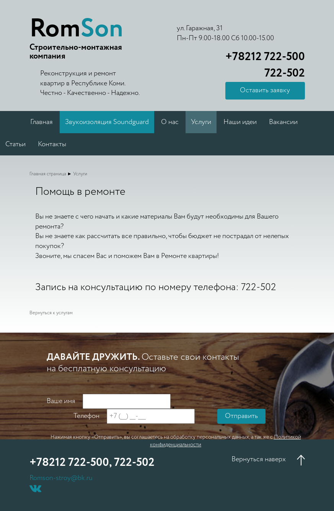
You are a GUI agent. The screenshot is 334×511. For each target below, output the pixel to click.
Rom (76, 29)
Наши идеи (240, 122)
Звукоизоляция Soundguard (107, 122)
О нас (170, 122)
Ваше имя (61, 401)
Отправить (241, 416)
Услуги (201, 122)
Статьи (15, 144)
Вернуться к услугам (51, 313)
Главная (41, 122)
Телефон (86, 416)
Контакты (52, 144)
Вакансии (283, 122)
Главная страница (47, 174)
